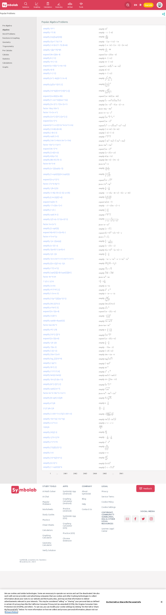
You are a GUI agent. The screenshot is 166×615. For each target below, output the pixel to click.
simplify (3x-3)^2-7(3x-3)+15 (55, 104)
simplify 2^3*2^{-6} (51, 371)
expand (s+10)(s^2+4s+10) (54, 66)
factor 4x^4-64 (49, 277)
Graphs (5, 67)
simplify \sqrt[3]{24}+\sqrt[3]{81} (57, 273)
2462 (75, 473)
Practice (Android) (67, 509)
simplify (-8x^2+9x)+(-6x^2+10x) (57, 140)
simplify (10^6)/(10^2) (52, 458)
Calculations (7, 63)
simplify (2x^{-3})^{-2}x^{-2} (55, 117)
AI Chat (45, 497)
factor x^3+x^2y (50, 236)
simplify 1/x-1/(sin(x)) (52, 241)
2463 (85, 473)
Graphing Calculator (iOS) (67, 525)
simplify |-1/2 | (49, 210)
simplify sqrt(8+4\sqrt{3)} (54, 321)
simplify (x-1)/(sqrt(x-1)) (53, 168)
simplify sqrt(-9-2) (50, 215)
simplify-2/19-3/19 (51, 437)
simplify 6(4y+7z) (50, 156)
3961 (121, 473)
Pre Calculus (7, 50)
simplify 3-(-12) (49, 73)
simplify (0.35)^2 (50, 463)
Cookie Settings (109, 507)
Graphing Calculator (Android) (67, 501)
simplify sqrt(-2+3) (51, 136)
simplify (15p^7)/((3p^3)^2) (54, 298)
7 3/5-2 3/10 (48, 281)
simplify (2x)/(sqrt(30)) (52, 37)
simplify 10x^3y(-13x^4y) (54, 419)
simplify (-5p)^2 (49, 363)
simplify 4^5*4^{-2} (51, 290)
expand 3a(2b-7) (50, 202)
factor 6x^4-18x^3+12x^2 (54, 393)
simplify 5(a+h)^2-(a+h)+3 (54, 249)
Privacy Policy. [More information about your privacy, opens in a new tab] (11, 612)
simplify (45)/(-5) (50, 432)
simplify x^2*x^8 (50, 442)
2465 (105, 473)
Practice (46, 520)
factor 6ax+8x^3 (50, 325)
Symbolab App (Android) (69, 492)
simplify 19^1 (49, 28)
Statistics (6, 59)
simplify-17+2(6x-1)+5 (52, 205)
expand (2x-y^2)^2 (51, 179)
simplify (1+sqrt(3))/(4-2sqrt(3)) (56, 174)
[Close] (162, 602)
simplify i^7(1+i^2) (51, 268)
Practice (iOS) (69, 533)
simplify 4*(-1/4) (50, 330)
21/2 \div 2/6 (48, 408)
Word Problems (8, 34)
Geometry (6, 42)
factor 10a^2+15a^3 (52, 145)
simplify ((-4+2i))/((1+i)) (52, 197)
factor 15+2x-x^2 (50, 112)
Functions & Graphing (11, 38)
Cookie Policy (108, 502)
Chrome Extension (67, 539)
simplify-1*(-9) (49, 32)
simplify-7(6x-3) (50, 347)
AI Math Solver (49, 491)
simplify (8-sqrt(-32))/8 (52, 398)
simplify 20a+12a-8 (51, 354)
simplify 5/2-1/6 (50, 254)
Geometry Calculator (47, 544)
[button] (163, 15)
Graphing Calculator (47, 536)
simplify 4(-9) (48, 70)
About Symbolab (86, 492)
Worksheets (47, 509)
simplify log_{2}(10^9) (52, 359)
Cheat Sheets (48, 525)
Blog (84, 499)
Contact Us (87, 509)
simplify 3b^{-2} (50, 367)
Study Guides (48, 514)
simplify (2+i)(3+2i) (51, 153)
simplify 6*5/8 (49, 403)
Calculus (5, 55)
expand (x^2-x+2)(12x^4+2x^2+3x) (58, 125)
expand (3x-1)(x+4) (51, 311)
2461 (65, 473)
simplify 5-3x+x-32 (51, 293)
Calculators (47, 530)
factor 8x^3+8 (49, 164)
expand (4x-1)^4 (50, 149)
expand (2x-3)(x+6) (51, 338)
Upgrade (148, 5)
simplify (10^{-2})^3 (51, 334)
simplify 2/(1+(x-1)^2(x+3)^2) (55, 219)
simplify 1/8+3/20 (50, 188)
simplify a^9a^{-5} (51, 307)
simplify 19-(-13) (50, 62)
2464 (95, 473)
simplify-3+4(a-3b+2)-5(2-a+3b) (56, 193)
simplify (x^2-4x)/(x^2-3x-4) (55, 78)
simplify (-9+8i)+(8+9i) (52, 129)
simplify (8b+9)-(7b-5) (52, 160)
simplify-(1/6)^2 (50, 316)
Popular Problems (46, 503)
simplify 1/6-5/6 (50, 343)
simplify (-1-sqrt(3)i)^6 (52, 467)
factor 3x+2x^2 (49, 224)
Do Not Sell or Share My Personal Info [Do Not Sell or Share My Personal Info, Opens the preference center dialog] (123, 602)
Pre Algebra (7, 26)
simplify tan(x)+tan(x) (52, 375)
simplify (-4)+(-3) (50, 133)
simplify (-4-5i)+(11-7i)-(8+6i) (55, 45)
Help (84, 504)
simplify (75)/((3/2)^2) (52, 447)
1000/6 (46, 427)
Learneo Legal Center (108, 530)
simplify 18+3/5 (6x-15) (53, 379)
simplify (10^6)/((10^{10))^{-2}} (56, 91)
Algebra (5, 30)
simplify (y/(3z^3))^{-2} (53, 84)
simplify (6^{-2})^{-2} (52, 384)
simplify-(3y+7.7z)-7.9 (52, 41)
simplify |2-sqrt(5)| (51, 228)
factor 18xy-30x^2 (51, 108)
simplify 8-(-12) (49, 58)
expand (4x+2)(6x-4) (51, 54)
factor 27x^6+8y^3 (51, 184)
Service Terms (108, 497)
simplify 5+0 (48, 453)
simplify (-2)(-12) (50, 351)
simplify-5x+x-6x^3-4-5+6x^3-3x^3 (58, 259)
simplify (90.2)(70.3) (51, 304)
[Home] (24, 493)
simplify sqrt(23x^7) (51, 389)
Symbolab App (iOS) (69, 517)
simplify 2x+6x (49, 286)
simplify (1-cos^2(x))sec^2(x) (55, 100)
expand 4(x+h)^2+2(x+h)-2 (54, 232)
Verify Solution (49, 550)
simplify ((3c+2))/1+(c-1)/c (54, 263)
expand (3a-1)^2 (50, 121)
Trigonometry (8, 46)
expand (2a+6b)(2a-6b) (53, 96)
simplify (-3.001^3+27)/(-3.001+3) (57, 414)
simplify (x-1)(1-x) (50, 246)
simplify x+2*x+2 (50, 423)
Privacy (105, 491)
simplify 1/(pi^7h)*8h (52, 50)
